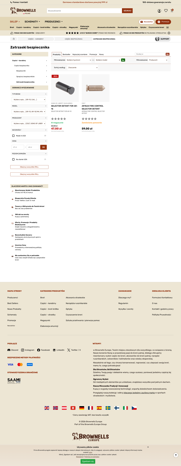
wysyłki (105, 415)
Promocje (165, 22)
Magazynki (73, 27)
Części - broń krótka (41, 27)
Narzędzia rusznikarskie (128, 27)
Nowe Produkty (14, 309)
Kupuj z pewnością (22, 217)
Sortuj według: (59, 68)
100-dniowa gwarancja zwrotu (156, 2)
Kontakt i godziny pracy (163, 309)
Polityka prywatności (92, 457)
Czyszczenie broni (156, 27)
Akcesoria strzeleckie (106, 27)
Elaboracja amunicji (84, 27)
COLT (83, 103)
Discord (12, 350)
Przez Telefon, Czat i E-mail (25, 200)
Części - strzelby (59, 27)
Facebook (43, 350)
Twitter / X (74, 350)
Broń (12, 27)
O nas (154, 303)
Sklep (14, 21)
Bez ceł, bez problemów (23, 208)
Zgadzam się (88, 461)
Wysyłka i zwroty (125, 309)
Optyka (143, 27)
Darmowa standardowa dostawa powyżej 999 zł (85, 2)
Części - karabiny (23, 27)
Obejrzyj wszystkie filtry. (29, 167)
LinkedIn (58, 350)
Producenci (52, 21)
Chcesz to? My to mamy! (24, 192)
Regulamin (123, 303)
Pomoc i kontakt (19, 2)
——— (167, 27)
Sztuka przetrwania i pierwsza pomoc (83, 320)
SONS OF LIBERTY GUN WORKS (61, 103)
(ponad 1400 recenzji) (97, 33)
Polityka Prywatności (161, 315)
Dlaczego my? (124, 297)
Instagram (27, 350)
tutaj (90, 452)
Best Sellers (12, 303)
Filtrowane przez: (59, 60)
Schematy (31, 21)
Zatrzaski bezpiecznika (57, 131)
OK (43, 147)
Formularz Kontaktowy (162, 297)
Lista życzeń (166, 11)
